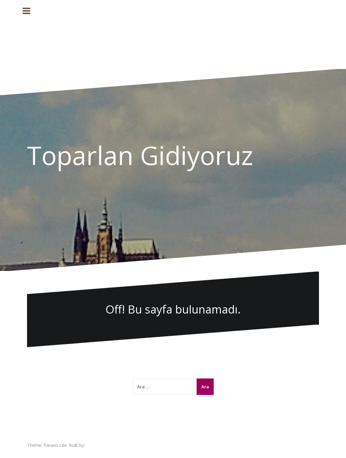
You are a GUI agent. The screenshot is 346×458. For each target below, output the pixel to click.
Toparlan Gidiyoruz (140, 155)
